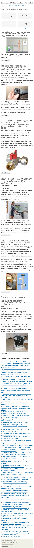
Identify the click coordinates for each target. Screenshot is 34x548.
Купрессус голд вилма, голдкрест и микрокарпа (16, 531)
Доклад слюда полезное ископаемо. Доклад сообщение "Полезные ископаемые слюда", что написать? (14, 461)
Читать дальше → (5, 60)
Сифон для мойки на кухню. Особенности (13, 379)
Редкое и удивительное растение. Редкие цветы (16, 447)
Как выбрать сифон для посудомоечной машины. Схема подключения (15, 302)
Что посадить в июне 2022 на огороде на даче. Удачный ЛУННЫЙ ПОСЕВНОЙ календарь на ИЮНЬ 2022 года (15, 408)
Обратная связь (5, 546)
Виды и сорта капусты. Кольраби (12, 536)
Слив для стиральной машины (25, 15)
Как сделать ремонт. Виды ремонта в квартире (16, 508)
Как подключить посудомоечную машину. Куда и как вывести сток (16, 241)
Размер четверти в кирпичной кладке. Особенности (16, 363)
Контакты (3, 542)
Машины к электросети (9, 16)
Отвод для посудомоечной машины (25, 23)
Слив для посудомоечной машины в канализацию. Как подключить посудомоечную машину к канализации (16, 181)
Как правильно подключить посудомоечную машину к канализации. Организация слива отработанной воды (16, 68)
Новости (17, 5)
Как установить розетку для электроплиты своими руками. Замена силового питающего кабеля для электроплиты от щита (15, 385)
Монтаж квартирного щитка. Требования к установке (17, 516)
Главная (10, 5)
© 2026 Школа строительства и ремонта (9, 540)
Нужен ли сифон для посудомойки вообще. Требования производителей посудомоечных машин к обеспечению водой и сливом (16, 124)
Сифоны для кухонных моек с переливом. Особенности (17, 381)
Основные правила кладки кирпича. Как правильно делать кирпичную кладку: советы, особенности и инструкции (16, 395)
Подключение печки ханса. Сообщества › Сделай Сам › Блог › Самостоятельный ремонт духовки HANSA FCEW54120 (17, 527)
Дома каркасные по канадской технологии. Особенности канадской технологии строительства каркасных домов (15, 495)
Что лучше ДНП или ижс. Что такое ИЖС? (14, 362)
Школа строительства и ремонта (17, 3)
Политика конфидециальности (7, 544)
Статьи (23, 5)
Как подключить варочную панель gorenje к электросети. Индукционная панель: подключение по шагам (15, 390)
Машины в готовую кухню (9, 23)
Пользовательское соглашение (11, 542)
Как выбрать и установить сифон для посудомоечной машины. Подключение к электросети (16, 34)
